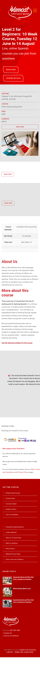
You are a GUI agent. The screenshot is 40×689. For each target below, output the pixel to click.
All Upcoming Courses (13, 493)
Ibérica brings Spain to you (22, 588)
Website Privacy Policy (13, 554)
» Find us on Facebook (11, 636)
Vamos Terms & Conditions (14, 559)
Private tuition (10, 498)
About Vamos (10, 548)
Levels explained (11, 532)
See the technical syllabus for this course (17, 343)
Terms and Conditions (23, 652)
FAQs (33, 469)
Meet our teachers (12, 543)
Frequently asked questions (15, 527)
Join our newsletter (12, 514)
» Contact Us (7, 633)
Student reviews (11, 509)
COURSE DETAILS (13, 78)
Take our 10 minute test (13, 538)
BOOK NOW (10, 70)
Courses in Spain (11, 504)
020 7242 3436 (15, 630)
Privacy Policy (23, 472)
